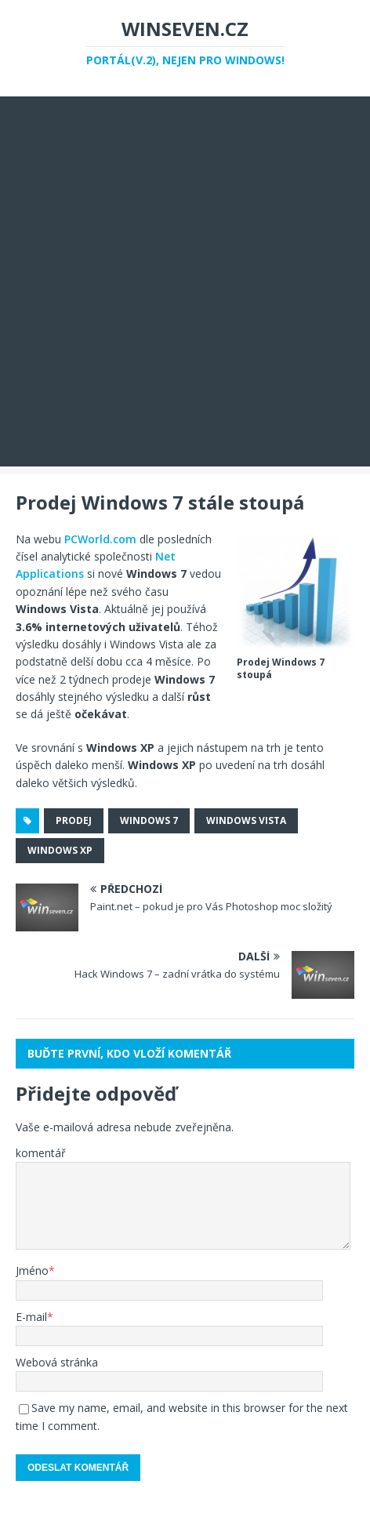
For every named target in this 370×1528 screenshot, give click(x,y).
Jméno (32, 1270)
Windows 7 (149, 820)
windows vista (246, 820)
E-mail (31, 1316)
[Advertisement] (185, 281)
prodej (74, 820)
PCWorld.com (100, 539)
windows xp (59, 850)
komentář (41, 1152)
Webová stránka (57, 1362)
